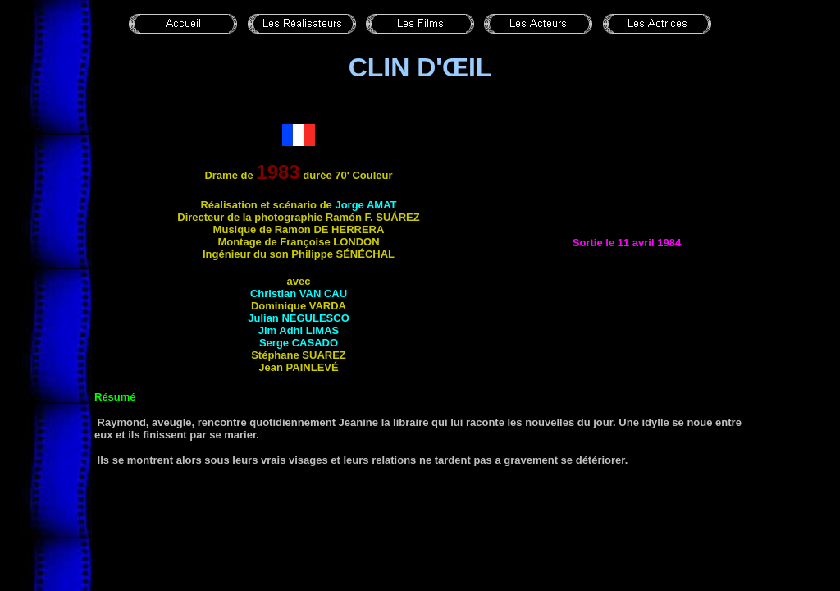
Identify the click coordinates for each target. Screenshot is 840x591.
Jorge (365, 205)
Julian (298, 318)
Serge (298, 343)
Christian (298, 293)
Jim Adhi (298, 330)
